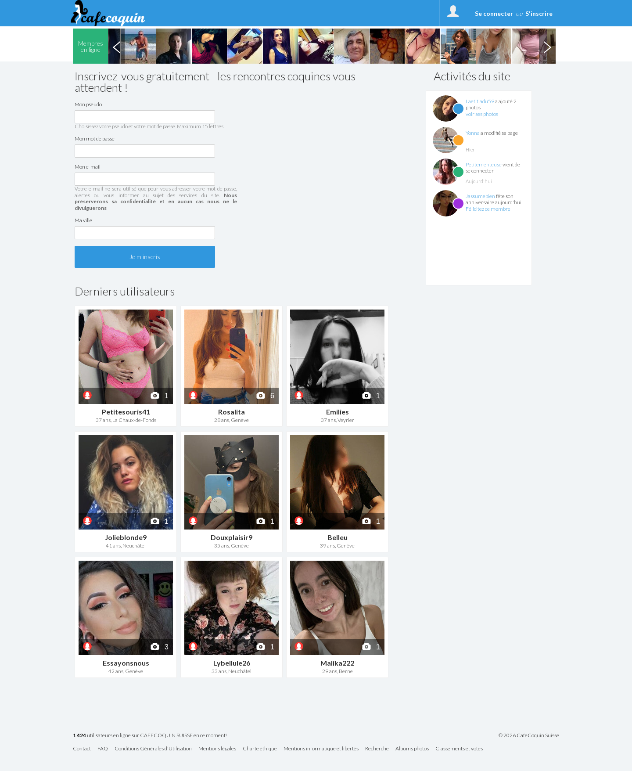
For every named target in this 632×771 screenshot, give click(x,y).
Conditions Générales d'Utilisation (153, 749)
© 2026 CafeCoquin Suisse (529, 735)
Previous (116, 46)
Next (547, 46)
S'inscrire (539, 13)
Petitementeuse (484, 164)
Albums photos (412, 749)
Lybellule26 (231, 663)
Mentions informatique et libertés (321, 749)
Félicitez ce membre (488, 208)
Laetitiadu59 (480, 101)
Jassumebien (480, 196)
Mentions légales (217, 749)
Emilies (337, 411)
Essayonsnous (126, 663)
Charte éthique (260, 749)
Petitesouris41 (126, 411)
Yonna (473, 133)
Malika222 (337, 663)
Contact (82, 749)
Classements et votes (459, 749)
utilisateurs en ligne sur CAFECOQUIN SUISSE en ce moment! (150, 736)
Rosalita (231, 411)
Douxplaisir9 (231, 537)
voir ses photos (482, 114)
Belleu (337, 537)
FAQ (102, 749)
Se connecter (494, 13)
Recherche (377, 749)
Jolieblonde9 (126, 537)
